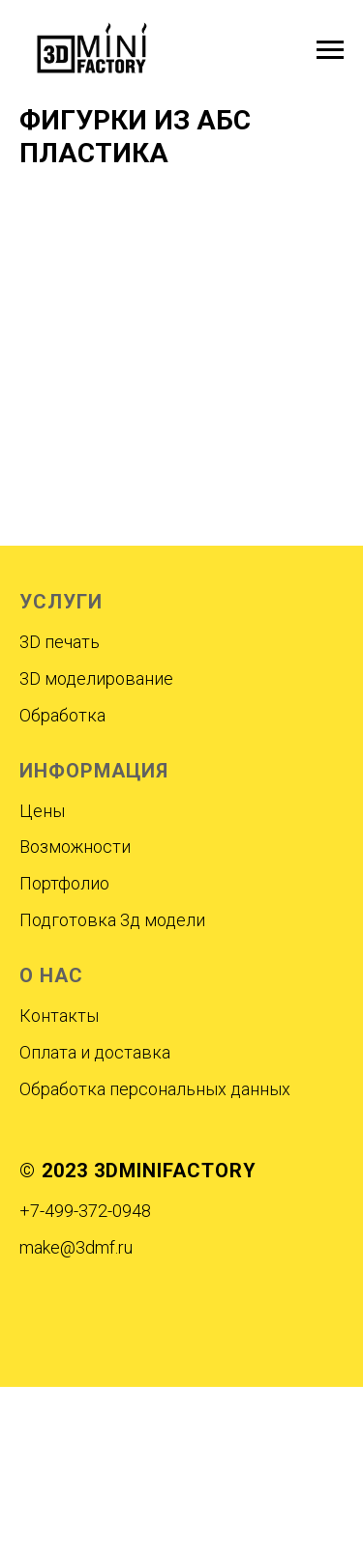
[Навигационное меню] (330, 50)
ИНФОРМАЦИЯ (93, 770)
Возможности (75, 846)
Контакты (59, 1015)
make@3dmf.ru (76, 1247)
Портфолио (64, 883)
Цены (42, 811)
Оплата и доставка (94, 1052)
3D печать (59, 642)
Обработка (62, 715)
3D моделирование (96, 678)
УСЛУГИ (61, 601)
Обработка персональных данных (154, 1089)
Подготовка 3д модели (112, 920)
